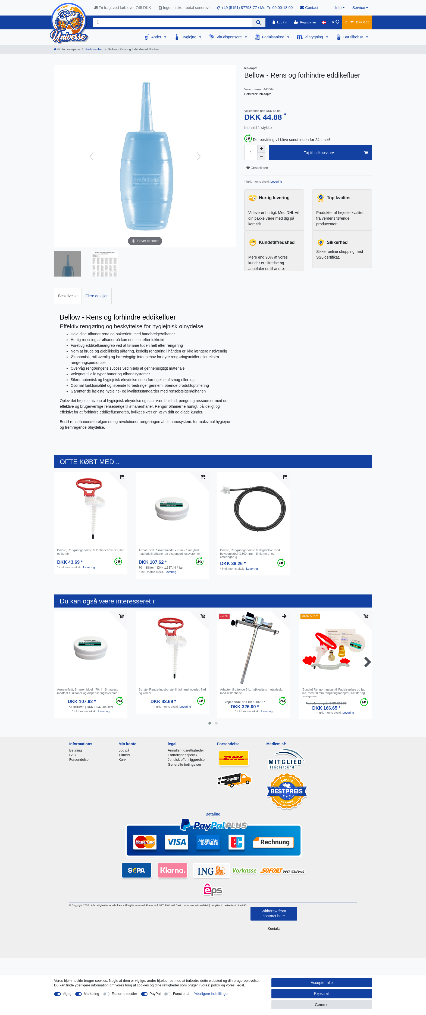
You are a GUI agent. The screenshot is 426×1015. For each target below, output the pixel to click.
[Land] (324, 22)
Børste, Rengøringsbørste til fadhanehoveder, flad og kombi (90, 551)
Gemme (321, 1004)
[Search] (258, 22)
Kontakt (274, 929)
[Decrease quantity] (261, 156)
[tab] (68, 296)
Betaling (75, 750)
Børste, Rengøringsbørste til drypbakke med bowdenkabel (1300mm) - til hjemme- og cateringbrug (250, 553)
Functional (181, 994)
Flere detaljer (97, 296)
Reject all (322, 993)
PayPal (155, 994)
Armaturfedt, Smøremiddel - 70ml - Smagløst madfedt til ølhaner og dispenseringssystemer (169, 551)
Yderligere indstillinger (211, 994)
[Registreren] (305, 22)
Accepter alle (322, 982)
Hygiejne (189, 37)
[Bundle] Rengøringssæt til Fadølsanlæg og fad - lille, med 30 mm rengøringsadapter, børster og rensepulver (334, 693)
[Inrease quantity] (261, 149)
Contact (309, 7)
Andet (156, 37)
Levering (276, 181)
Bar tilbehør (353, 37)
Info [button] (338, 7)
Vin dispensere (230, 37)
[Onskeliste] (335, 22)
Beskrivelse (68, 296)
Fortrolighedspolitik (183, 755)
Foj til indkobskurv (335, 153)
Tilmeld (124, 755)
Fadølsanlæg (274, 37)
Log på (123, 750)
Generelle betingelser (184, 764)
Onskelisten (257, 168)
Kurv (122, 760)
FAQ (72, 755)
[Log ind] (280, 22)
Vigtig (67, 994)
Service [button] (358, 7)
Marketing (91, 994)
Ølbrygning (314, 37)
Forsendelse (79, 760)
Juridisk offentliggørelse (186, 760)
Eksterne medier (124, 994)
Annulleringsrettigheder (186, 750)
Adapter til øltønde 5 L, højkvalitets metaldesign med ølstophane (252, 691)
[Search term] (172, 22)
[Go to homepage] (67, 49)
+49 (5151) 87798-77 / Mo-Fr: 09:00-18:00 (255, 7)
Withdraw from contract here (273, 913)
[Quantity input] (250, 152)
